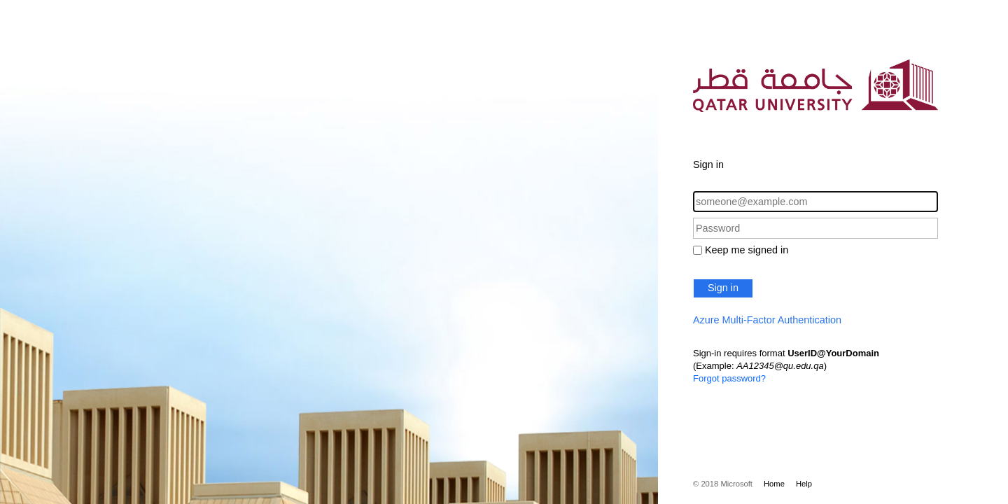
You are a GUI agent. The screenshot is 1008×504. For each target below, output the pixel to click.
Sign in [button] (723, 287)
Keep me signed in (746, 249)
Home (774, 483)
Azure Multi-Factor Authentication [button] (767, 320)
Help (804, 483)
